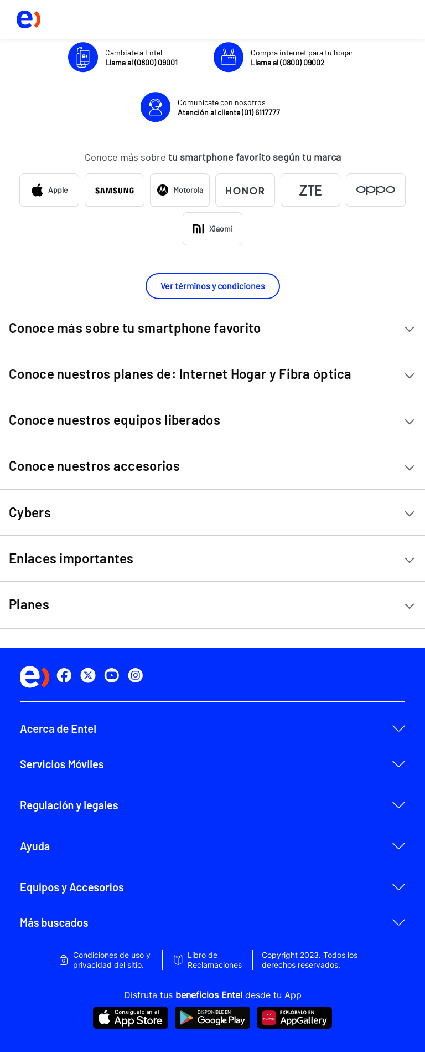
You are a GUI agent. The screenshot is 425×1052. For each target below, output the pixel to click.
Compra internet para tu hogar (302, 57)
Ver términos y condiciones (212, 285)
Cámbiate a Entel (141, 57)
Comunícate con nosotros (229, 107)
